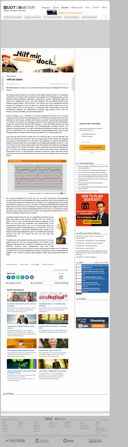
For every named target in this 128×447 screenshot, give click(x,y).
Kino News (7, 435)
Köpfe (35, 430)
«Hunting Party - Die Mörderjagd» (90, 241)
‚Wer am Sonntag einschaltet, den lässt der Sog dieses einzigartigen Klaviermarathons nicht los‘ (93, 175)
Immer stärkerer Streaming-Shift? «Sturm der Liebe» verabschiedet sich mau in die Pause (92, 252)
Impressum (98, 432)
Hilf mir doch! (24, 264)
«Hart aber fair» (85, 248)
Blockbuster (62, 435)
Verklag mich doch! (48, 264)
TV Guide (56, 435)
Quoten (65, 7)
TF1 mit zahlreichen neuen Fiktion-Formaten (92, 172)
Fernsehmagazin (20, 435)
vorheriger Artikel (13, 283)
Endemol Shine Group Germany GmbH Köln (92, 267)
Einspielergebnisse (85, 427)
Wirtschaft (36, 427)
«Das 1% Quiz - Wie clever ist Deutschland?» (89, 237)
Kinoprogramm (84, 435)
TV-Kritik (67, 425)
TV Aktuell (13, 435)
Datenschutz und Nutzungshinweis (100, 429)
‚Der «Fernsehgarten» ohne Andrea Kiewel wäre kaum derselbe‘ (92, 188)
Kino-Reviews (68, 427)
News (56, 7)
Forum (96, 7)
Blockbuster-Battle (84, 428)
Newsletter (5, 425)
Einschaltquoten (49, 435)
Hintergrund (21, 423)
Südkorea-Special (89, 17)
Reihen (20, 425)
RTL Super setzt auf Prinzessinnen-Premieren (92, 170)
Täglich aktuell (53, 427)
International (37, 428)
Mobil (4, 427)
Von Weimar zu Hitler (52, 17)
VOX (35, 264)
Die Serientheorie (71, 17)
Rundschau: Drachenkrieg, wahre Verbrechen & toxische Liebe (92, 180)
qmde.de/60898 (64, 270)
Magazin (45, 7)
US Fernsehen (35, 435)
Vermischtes (37, 425)
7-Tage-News (6, 428)
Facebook (5, 430)
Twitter (4, 431)
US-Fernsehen (37, 431)
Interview (20, 427)
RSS (4, 423)
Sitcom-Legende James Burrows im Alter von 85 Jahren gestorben (93, 167)
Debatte (66, 423)
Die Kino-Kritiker (84, 425)
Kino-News (83, 423)
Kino (87, 7)
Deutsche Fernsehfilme (94, 435)
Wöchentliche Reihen (54, 423)
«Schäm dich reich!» (86, 246)
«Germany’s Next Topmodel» (89, 243)
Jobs (97, 425)
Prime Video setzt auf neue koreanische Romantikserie (90, 184)
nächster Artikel (61, 283)
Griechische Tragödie (13, 17)
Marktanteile (52, 425)
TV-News (36, 423)
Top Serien (103, 435)
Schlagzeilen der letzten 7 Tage (88, 191)
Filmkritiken (28, 435)
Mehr (104, 7)
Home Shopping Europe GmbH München (88, 284)
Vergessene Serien (33, 17)
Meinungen (77, 7)
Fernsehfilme (68, 435)
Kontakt (98, 427)
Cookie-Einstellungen (101, 431)
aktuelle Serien (76, 435)
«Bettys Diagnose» (86, 257)
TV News (42, 435)
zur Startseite (37, 283)
